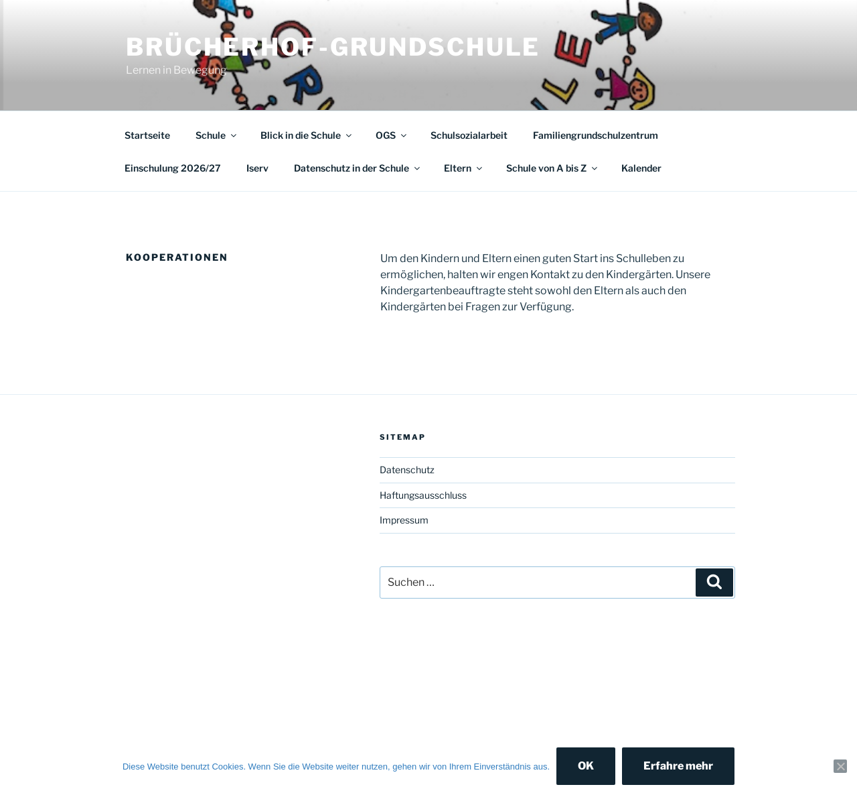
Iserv (257, 168)
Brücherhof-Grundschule (333, 47)
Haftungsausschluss (423, 495)
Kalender (641, 168)
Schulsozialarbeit (469, 135)
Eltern (464, 168)
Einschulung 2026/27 (173, 168)
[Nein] (840, 766)
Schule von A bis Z (552, 168)
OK (586, 765)
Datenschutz (407, 469)
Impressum (404, 520)
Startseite (147, 135)
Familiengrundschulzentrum (595, 135)
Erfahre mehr (678, 765)
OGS (392, 135)
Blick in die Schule (307, 135)
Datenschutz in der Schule (358, 168)
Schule (217, 135)
